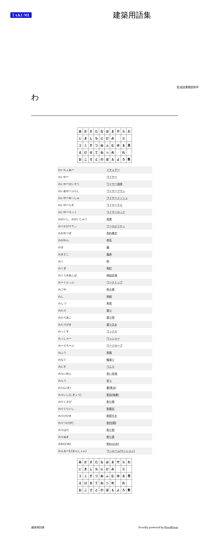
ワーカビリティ (116, 226)
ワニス (110, 366)
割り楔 (110, 401)
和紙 (109, 296)
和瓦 (109, 240)
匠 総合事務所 (185, 87)
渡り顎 (110, 317)
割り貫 (110, 436)
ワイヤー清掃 (114, 183)
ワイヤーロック (116, 212)
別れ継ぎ (112, 233)
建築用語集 (37, 527)
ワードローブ (114, 345)
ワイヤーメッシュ (117, 197)
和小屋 (110, 289)
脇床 (109, 254)
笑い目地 (112, 373)
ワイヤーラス (114, 205)
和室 (109, 303)
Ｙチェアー (113, 169)
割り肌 (110, 429)
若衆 (109, 219)
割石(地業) (113, 394)
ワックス (112, 331)
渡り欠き (112, 324)
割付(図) (111, 422)
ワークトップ (114, 282)
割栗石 (110, 408)
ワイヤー (112, 176)
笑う (109, 380)
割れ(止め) (113, 443)
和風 (109, 352)
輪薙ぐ (110, 359)
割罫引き (112, 415)
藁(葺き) (111, 387)
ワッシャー (113, 338)
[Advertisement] (104, 61)
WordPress (171, 527)
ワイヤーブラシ (116, 191)
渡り (109, 310)
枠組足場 (112, 275)
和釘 (109, 268)
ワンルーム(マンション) (121, 450)
